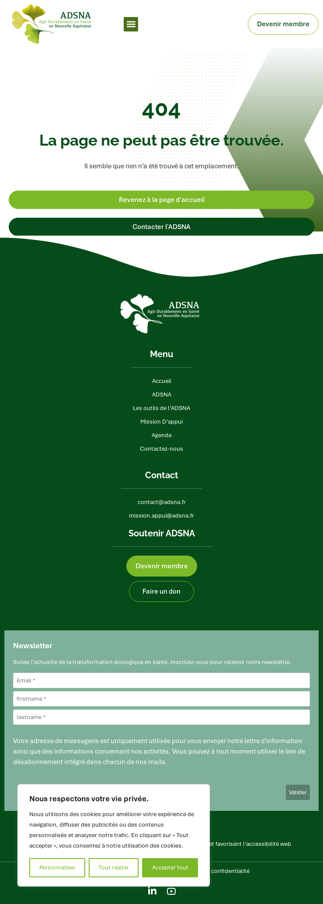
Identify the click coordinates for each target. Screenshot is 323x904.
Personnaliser (57, 867)
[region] (113, 835)
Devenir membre (285, 24)
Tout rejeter (114, 867)
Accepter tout (170, 867)
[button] (131, 24)
